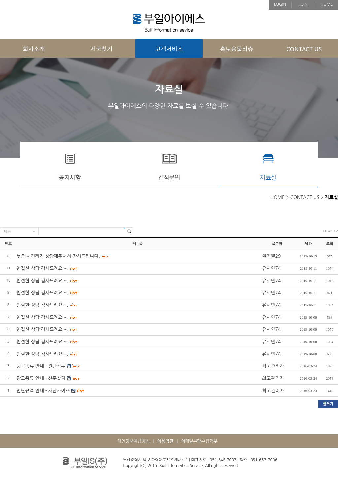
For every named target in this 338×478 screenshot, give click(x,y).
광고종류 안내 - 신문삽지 (41, 378)
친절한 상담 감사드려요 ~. (42, 268)
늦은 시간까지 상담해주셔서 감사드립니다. (58, 256)
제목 (7, 231)
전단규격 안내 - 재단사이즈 (43, 390)
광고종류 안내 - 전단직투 (41, 366)
